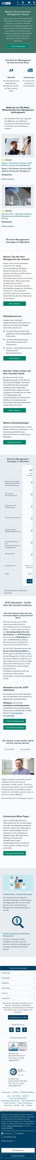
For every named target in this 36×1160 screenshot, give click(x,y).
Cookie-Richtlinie (7, 1128)
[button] (23, 3)
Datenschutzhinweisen (14, 1126)
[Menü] (34, 3)
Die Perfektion (9, 749)
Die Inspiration (25, 749)
